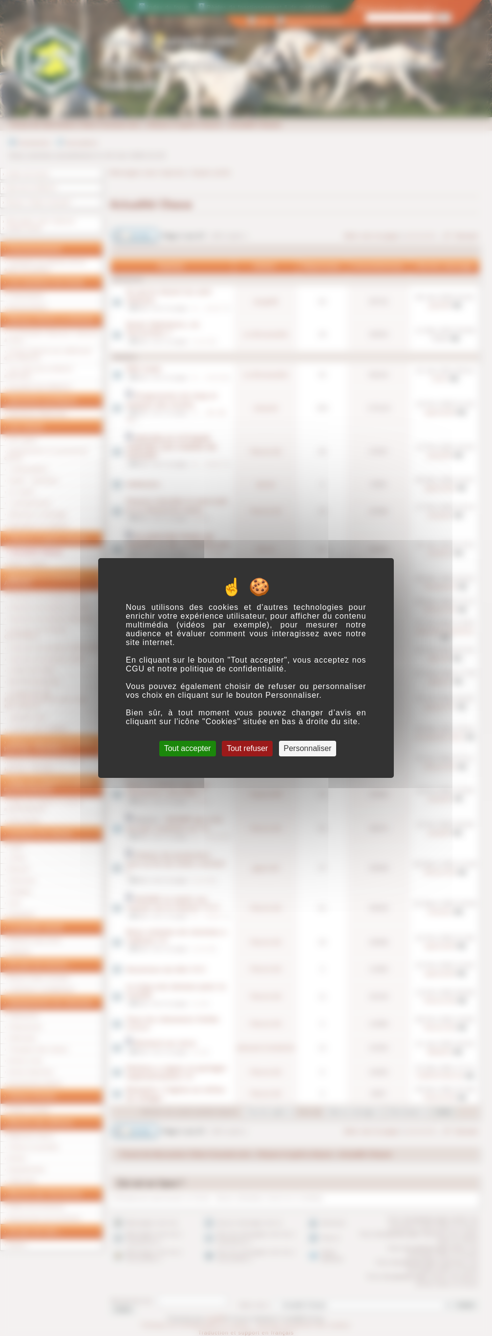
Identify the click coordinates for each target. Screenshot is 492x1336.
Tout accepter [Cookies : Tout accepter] (187, 748)
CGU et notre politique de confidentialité (205, 669)
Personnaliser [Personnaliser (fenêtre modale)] (308, 748)
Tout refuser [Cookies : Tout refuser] (247, 748)
